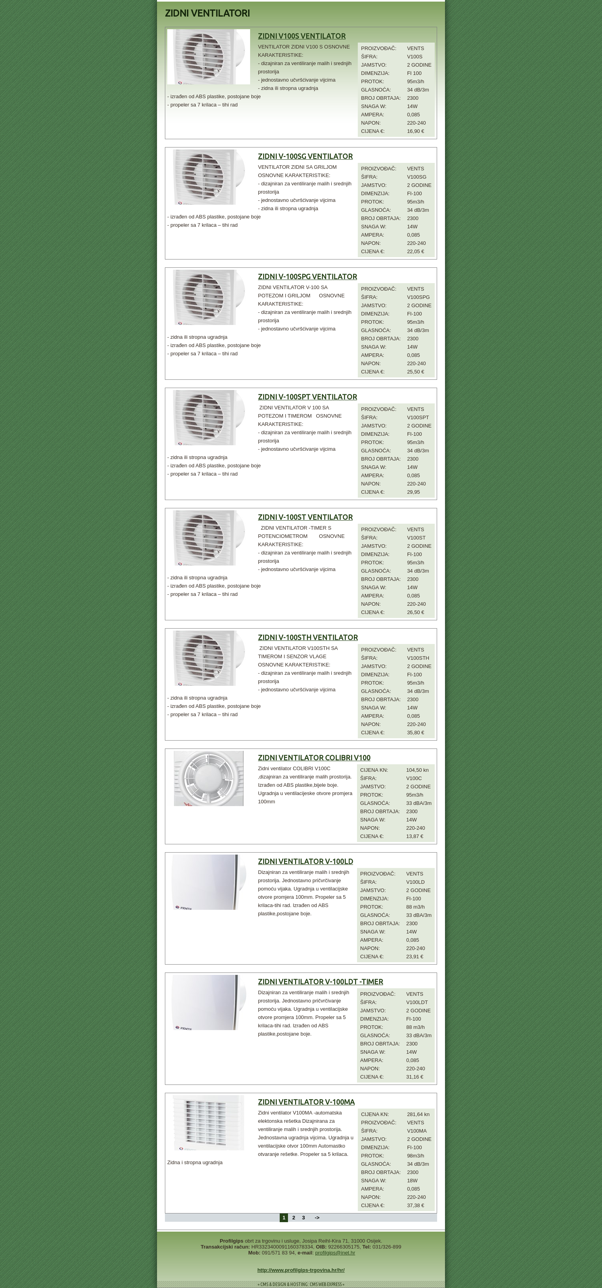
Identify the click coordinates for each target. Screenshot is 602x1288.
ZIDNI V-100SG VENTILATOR (305, 156)
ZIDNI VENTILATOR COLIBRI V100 (314, 758)
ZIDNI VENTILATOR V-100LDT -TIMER (320, 982)
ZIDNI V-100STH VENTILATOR (308, 637)
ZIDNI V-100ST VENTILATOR (305, 517)
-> (317, 1218)
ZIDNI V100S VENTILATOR (302, 36)
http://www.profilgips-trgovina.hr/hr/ (300, 1270)
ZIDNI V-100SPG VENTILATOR (307, 276)
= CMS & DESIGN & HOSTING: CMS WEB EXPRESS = (301, 1284)
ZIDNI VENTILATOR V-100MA (306, 1102)
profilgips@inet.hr (335, 1253)
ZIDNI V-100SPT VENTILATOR (307, 397)
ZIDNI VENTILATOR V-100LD (305, 861)
